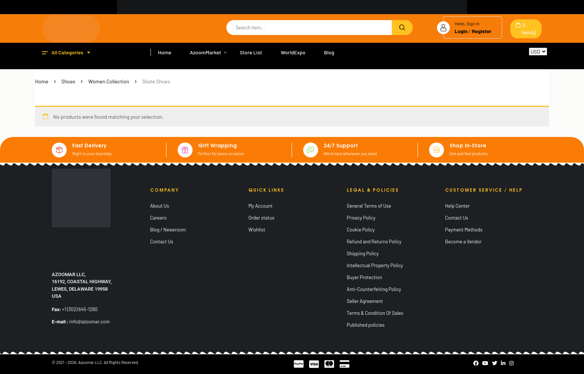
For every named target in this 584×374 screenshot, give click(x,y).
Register (482, 31)
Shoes (68, 81)
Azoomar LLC (90, 362)
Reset (535, 58)
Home (41, 81)
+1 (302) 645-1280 (80, 309)
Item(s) (528, 29)
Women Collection (108, 81)
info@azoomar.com (89, 322)
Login (461, 31)
